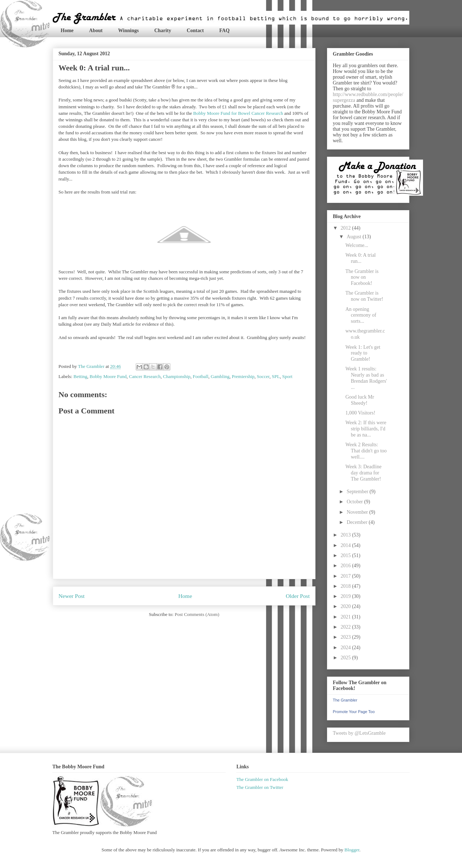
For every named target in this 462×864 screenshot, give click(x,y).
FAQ (224, 30)
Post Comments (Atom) (197, 614)
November (357, 512)
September (357, 491)
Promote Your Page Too (354, 711)
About (96, 30)
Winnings (128, 30)
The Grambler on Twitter (259, 787)
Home (67, 30)
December (357, 522)
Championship (177, 376)
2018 (346, 586)
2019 (346, 596)
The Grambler (345, 700)
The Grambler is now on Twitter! (364, 296)
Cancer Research (145, 376)
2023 (346, 637)
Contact (195, 30)
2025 (346, 657)
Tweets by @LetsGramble (359, 733)
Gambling (220, 376)
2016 (346, 565)
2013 (346, 535)
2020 (346, 606)
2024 (346, 647)
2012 (346, 228)
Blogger (351, 849)
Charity (162, 30)
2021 (346, 617)
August (354, 236)
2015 (346, 555)
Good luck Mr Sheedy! (359, 400)
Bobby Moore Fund (108, 376)
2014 (346, 545)
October (355, 501)
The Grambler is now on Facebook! (362, 277)
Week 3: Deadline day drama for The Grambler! (363, 473)
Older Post (298, 596)
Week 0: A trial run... (360, 258)
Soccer (263, 376)
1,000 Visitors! (360, 413)
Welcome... (356, 245)
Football (200, 376)
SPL (276, 376)
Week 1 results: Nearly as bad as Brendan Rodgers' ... (366, 378)
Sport (287, 376)
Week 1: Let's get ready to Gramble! (362, 353)
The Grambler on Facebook (262, 779)
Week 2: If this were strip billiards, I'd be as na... (365, 429)
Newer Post (71, 596)
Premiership (243, 376)
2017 (346, 576)
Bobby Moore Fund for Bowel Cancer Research (238, 113)
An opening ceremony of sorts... (360, 315)
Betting (80, 376)
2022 (346, 627)
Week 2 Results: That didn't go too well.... (366, 451)
